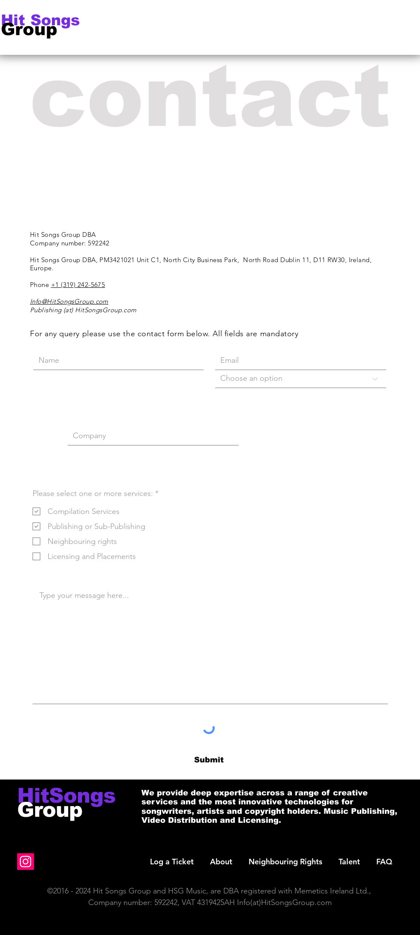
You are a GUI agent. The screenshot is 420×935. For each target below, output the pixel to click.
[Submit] (208, 760)
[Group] (37, 29)
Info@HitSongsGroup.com (69, 301)
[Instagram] (25, 861)
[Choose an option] (300, 379)
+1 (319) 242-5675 (78, 285)
